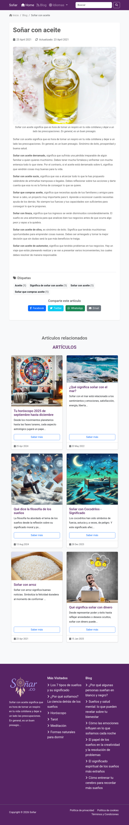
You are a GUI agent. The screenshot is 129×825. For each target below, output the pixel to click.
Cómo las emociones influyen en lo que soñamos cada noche (102, 728)
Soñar (13, 5)
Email (94, 308)
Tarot (52, 719)
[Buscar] (94, 5)
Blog (41, 5)
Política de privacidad (82, 810)
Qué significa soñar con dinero (90, 607)
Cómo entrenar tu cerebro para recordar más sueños (101, 783)
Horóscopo (56, 713)
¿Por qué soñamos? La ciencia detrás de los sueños (64, 702)
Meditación (56, 726)
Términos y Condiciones (105, 814)
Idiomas (57, 5)
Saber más (37, 437)
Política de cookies (108, 810)
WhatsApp (75, 308)
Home (27, 5)
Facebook (37, 308)
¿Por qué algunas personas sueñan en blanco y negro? (100, 690)
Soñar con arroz (25, 585)
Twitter (56, 308)
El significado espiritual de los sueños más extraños (102, 766)
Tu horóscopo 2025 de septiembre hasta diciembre (33, 413)
